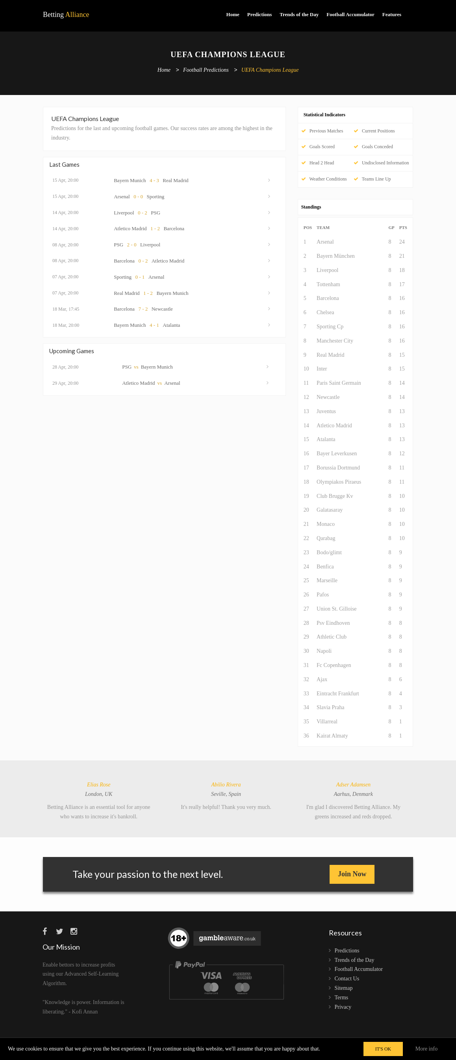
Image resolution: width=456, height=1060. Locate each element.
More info (426, 1049)
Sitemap (344, 988)
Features (391, 14)
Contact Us (347, 979)
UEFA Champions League (270, 70)
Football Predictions (206, 70)
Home (232, 14)
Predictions (259, 14)
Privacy (343, 1007)
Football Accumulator (350, 14)
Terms (341, 997)
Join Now (352, 874)
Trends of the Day (299, 14)
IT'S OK (383, 1049)
